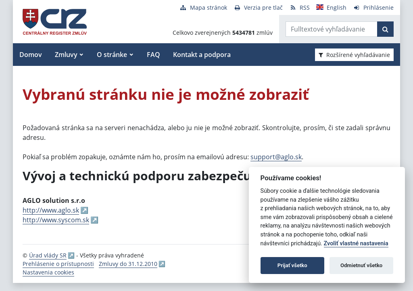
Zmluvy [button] (66, 54)
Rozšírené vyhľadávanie (354, 55)
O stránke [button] (112, 54)
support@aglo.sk (276, 156)
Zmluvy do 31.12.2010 (128, 264)
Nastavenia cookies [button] (48, 272)
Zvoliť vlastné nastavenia (356, 243)
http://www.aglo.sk (51, 210)
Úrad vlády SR (48, 255)
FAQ (153, 54)
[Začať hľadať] (385, 29)
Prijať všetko (292, 265)
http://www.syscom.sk (56, 219)
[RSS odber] (299, 7)
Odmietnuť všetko (361, 265)
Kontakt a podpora (202, 54)
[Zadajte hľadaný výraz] (332, 29)
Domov (30, 54)
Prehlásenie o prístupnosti (58, 264)
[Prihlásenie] (373, 7)
